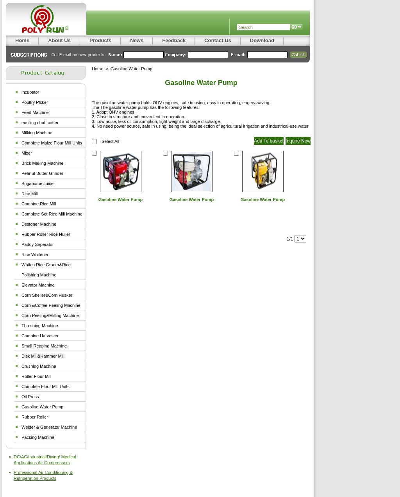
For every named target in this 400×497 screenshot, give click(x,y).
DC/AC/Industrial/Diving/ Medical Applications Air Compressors (45, 459)
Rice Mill (29, 193)
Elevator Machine (38, 285)
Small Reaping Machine (44, 346)
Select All (110, 141)
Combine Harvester (40, 335)
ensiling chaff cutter (40, 122)
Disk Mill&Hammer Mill (42, 356)
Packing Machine (37, 437)
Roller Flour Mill (36, 376)
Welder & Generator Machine (49, 427)
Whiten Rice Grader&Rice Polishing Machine (46, 269)
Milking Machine (36, 132)
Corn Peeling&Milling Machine (50, 315)
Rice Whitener (34, 254)
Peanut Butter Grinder (42, 173)
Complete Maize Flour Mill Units (51, 143)
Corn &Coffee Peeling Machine (50, 305)
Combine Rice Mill (38, 203)
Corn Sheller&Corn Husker (46, 295)
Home (97, 68)
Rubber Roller (34, 417)
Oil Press (30, 396)
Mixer (26, 153)
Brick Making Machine (42, 163)
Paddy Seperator (37, 244)
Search (296, 27)
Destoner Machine (38, 224)
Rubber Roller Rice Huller (45, 234)
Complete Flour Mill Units (45, 386)
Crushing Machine (38, 366)
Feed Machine (35, 112)
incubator (30, 92)
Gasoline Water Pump (42, 406)
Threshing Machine (39, 325)
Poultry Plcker (34, 102)
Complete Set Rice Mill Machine (51, 214)
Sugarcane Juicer (38, 183)
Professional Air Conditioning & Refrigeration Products (43, 475)
